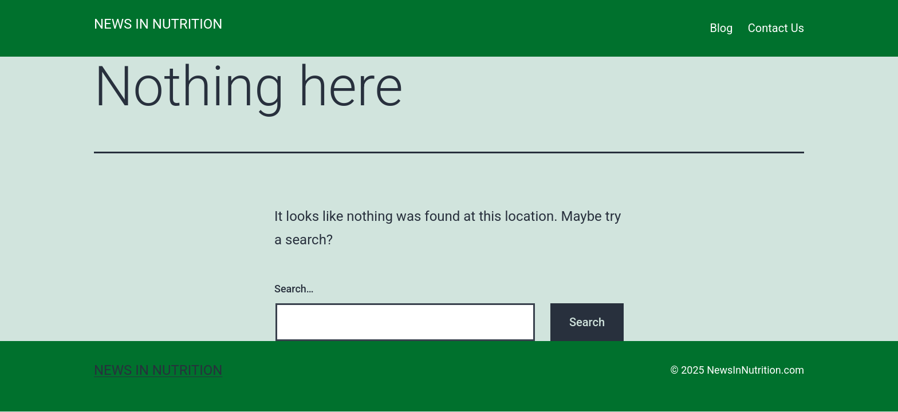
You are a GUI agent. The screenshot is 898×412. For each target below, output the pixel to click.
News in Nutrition (158, 24)
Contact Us (776, 28)
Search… (294, 289)
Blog (721, 28)
